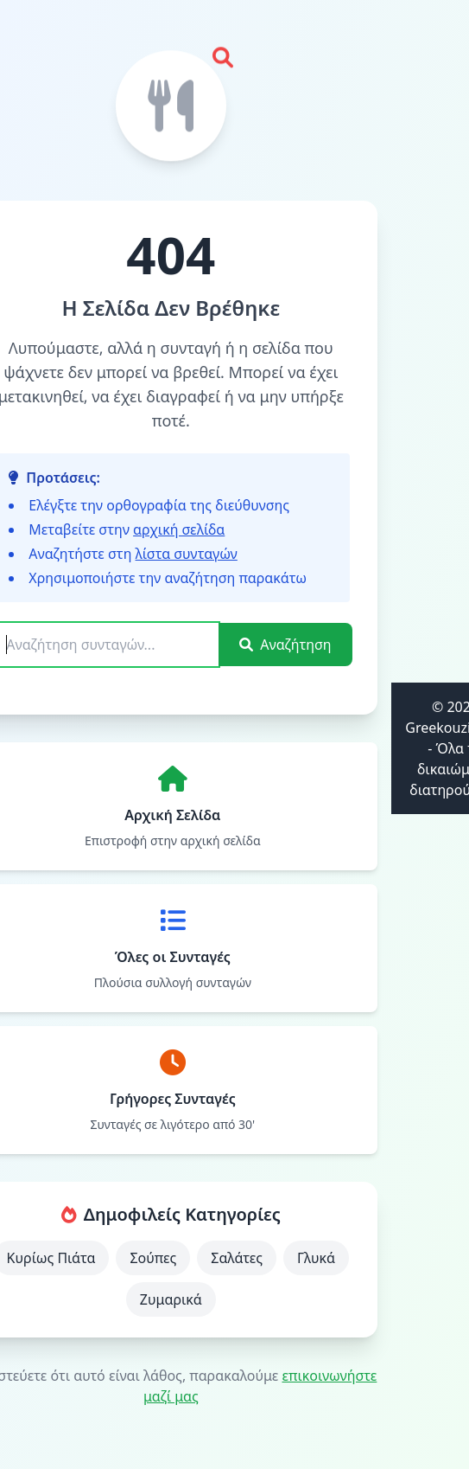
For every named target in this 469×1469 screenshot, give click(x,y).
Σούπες (153, 1257)
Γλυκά (316, 1257)
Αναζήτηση (285, 644)
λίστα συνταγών (187, 553)
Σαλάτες (237, 1257)
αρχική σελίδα (179, 529)
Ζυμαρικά (171, 1299)
